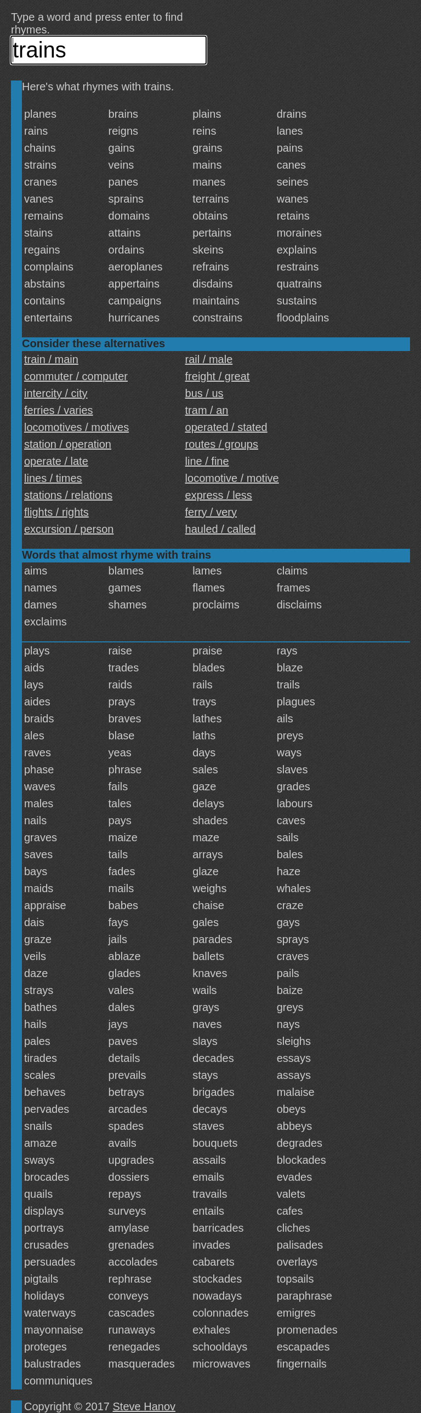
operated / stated (226, 427)
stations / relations (68, 495)
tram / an (207, 410)
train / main (51, 359)
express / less (218, 495)
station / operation (67, 444)
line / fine (207, 461)
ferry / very (211, 512)
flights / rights (56, 512)
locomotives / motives (76, 427)
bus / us (204, 393)
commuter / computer (76, 376)
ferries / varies (58, 410)
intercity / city (56, 393)
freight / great (217, 376)
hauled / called (220, 529)
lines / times (53, 478)
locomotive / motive (232, 478)
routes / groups (221, 444)
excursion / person (68, 529)
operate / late (56, 461)
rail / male (209, 359)
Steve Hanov (144, 1406)
